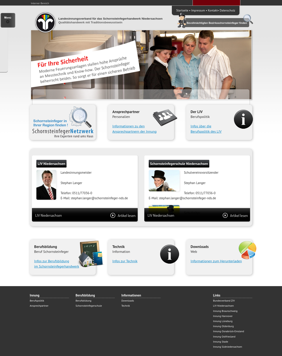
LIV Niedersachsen (85, 215)
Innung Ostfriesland (224, 336)
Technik (125, 305)
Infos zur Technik (124, 261)
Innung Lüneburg (222, 321)
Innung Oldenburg (223, 326)
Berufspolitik (37, 300)
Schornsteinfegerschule (89, 305)
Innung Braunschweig (225, 311)
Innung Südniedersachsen (227, 346)
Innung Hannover (223, 316)
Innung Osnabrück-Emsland (228, 331)
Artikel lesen (122, 215)
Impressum (198, 10)
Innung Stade (220, 341)
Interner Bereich (40, 3)
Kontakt (213, 10)
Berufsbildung (83, 300)
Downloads (127, 300)
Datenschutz (227, 10)
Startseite (182, 10)
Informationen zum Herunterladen (216, 261)
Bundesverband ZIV (224, 300)
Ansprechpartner (39, 305)
